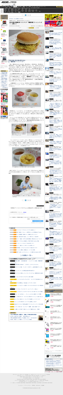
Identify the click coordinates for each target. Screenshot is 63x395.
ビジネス (8, 6)
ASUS (41, 379)
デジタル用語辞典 (30, 381)
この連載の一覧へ (26, 255)
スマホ (37, 6)
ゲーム (45, 6)
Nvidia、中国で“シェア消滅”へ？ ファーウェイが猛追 (21, 319)
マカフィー (5, 12)
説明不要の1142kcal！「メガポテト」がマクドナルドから (26, 264)
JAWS (5, 11)
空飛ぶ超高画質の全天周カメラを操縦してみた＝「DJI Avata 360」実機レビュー (27, 317)
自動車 (24, 6)
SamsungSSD (18, 10)
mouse (20, 375)
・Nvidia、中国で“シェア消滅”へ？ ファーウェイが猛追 (4, 82)
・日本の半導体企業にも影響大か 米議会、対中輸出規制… (4, 73)
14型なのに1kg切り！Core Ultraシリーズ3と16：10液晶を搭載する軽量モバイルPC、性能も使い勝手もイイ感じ (55, 56)
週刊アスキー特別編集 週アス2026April (4, 91)
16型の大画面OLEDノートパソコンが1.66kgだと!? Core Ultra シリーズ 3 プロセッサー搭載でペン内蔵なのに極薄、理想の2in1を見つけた (55, 233)
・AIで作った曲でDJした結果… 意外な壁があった (4, 76)
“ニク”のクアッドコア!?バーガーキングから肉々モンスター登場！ (30, 291)
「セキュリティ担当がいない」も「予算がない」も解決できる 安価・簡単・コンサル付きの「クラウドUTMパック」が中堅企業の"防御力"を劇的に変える (55, 105)
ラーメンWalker (12, 382)
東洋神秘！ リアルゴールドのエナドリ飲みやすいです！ (27, 247)
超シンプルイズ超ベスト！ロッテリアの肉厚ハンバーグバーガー (27, 299)
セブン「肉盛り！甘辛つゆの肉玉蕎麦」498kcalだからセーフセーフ (29, 238)
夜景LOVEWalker (34, 382)
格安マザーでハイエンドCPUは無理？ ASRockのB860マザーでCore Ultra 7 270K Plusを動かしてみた (55, 34)
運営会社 (33, 385)
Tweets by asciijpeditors (49, 27)
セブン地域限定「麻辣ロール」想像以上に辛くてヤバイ (27, 234)
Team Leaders (32, 380)
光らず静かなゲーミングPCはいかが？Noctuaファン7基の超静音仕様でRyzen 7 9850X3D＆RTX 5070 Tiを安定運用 (55, 264)
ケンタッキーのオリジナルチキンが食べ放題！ (24, 276)
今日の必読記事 (21, 381)
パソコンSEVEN (42, 375)
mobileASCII (34, 381)
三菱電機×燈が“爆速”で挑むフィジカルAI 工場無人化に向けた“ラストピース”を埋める (55, 113)
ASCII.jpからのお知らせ (49, 359)
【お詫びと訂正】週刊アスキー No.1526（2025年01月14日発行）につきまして (54, 365)
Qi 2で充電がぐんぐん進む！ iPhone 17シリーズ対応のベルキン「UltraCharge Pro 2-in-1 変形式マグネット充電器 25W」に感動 (55, 162)
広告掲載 (42, 385)
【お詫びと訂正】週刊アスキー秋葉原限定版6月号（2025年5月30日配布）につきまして (53, 363)
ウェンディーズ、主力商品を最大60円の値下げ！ (25, 270)
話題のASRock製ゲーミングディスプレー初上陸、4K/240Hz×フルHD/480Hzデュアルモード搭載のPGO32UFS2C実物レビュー (55, 241)
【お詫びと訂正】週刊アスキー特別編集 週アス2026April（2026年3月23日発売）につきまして (53, 361)
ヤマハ (36, 11)
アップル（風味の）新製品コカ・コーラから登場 (26, 249)
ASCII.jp (4, 2)
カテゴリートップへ (40, 205)
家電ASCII (10, 7)
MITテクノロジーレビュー (40, 381)
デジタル (13, 2)
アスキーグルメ (14, 7)
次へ (29, 15)
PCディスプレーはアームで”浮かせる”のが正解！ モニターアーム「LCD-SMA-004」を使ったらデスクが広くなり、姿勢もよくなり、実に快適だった (55, 256)
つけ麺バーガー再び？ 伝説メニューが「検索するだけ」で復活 (27, 309)
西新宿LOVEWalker (28, 382)
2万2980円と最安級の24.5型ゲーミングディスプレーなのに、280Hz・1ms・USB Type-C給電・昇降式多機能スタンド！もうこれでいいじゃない (55, 42)
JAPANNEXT (12, 12)
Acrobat (9, 11)
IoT (5, 6)
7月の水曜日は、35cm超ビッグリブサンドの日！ (26, 282)
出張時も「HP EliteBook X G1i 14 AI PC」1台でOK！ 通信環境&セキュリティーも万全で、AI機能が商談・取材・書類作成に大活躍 (55, 180)
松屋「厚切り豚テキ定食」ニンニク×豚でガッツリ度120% (27, 236)
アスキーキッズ (2, 7)
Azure (16, 11)
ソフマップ (15, 12)
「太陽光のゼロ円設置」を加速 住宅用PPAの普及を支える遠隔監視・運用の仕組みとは (55, 198)
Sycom (34, 375)
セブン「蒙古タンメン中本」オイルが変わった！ (26, 245)
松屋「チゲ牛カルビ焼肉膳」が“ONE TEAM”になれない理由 (28, 241)
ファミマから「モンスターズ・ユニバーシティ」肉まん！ (26, 289)
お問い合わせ (38, 385)
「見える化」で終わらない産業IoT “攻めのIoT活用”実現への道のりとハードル (55, 48)
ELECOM (26, 375)
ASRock (22, 379)
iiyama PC (30, 375)
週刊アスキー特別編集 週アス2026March (4, 104)
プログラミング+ (28, 7)
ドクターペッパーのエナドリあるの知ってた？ (25, 243)
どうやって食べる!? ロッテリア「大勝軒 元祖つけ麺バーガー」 (27, 306)
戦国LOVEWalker (50, 382)
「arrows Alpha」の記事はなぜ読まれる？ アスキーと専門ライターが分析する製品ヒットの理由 (55, 142)
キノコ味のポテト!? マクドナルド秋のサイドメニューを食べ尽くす (29, 296)
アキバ (34, 6)
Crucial (25, 379)
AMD (32, 375)
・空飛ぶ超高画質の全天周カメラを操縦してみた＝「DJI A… (4, 79)
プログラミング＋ (36, 380)
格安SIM (6, 7)
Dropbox (23, 11)
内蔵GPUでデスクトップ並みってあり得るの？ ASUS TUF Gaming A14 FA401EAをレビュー (55, 129)
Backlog (29, 11)
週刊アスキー (19, 7)
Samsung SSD (19, 379)
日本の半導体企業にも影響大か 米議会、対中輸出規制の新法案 (23, 314)
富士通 (18, 375)
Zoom (40, 11)
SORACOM (28, 379)
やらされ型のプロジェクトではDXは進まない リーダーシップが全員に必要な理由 (55, 80)
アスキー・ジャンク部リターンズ (15, 18)
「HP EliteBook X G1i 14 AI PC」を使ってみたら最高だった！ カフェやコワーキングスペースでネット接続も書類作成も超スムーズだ (55, 172)
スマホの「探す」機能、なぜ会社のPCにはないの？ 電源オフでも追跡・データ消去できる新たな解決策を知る (55, 136)
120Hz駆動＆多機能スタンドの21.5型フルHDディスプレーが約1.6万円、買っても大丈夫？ (55, 156)
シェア (20, 27)
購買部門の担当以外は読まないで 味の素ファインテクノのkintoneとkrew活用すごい (56, 149)
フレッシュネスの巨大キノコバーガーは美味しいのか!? (25, 301)
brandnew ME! (19, 12)
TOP (13, 374)
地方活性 (34, 7)
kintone (12, 11)
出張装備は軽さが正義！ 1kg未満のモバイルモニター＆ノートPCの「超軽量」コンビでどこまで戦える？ (55, 279)
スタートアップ (41, 6)
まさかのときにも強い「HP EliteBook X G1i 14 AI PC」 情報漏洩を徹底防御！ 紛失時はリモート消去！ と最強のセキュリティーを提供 (55, 188)
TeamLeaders (23, 7)
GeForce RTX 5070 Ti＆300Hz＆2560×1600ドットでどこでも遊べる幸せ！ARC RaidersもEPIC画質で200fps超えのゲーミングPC (55, 64)
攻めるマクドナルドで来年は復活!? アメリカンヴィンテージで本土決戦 (28, 304)
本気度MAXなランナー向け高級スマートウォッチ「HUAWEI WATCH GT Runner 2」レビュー (55, 272)
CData (26, 11)
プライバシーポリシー (27, 385)
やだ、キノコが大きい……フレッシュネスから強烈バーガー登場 (28, 294)
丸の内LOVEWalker (44, 382)
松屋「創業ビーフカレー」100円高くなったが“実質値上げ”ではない (29, 232)
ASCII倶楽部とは (5, 87)
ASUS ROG (37, 375)
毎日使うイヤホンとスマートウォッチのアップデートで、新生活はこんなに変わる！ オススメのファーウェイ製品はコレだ (55, 249)
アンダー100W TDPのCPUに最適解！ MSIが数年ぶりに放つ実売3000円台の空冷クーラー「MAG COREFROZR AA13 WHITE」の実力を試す (55, 215)
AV (32, 6)
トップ (1, 6)
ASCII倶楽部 (59, 6)
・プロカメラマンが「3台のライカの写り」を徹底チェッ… (4, 85)
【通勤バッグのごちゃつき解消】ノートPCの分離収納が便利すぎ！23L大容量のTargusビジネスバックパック (55, 95)
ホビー (27, 6)
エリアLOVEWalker (17, 382)
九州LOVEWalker (39, 382)
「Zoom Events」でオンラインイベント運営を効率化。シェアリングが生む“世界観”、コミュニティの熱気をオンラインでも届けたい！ (55, 206)
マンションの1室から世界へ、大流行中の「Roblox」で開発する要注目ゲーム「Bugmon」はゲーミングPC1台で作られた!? (55, 121)
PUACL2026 (37, 7)
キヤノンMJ (8, 12)
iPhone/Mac (20, 6)
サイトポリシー (20, 385)
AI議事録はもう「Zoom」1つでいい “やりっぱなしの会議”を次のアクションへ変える (55, 72)
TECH (12, 6)
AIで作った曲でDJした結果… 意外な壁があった (20, 316)
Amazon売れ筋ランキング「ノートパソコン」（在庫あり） (3, 17)
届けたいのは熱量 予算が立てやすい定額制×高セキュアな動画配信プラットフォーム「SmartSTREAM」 (55, 225)
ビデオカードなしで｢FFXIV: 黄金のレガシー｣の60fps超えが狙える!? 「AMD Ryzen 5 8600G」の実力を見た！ (55, 286)
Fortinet (33, 11)
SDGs (32, 7)
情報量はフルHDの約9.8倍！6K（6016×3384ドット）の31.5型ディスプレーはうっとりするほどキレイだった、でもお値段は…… (55, 87)
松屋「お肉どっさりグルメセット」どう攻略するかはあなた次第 (29, 252)
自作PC (30, 6)
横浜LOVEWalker (23, 382)
